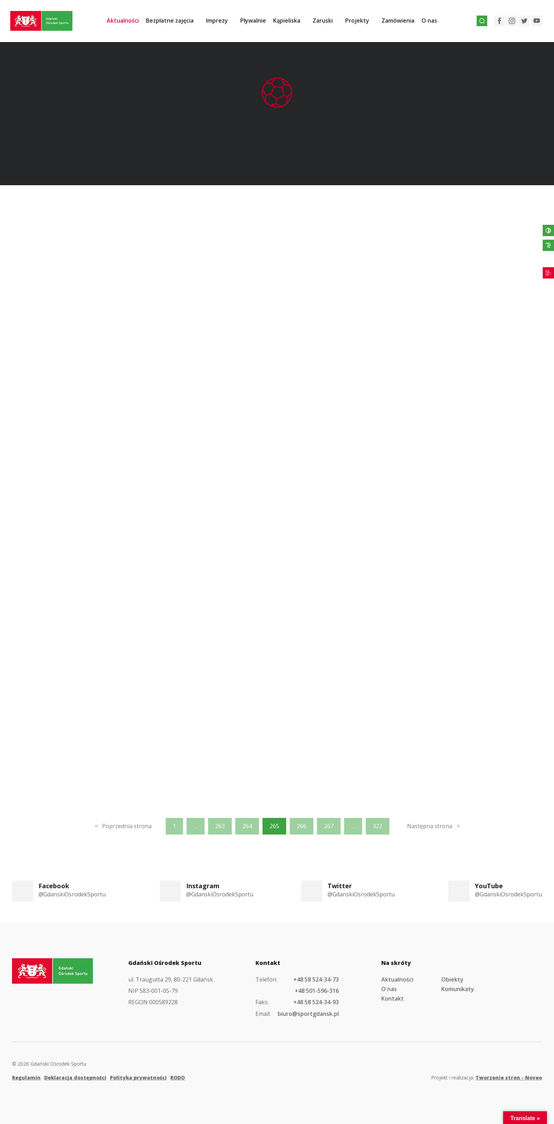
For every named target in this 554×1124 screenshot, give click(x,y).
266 (301, 826)
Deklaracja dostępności (75, 1077)
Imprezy (221, 22)
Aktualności (127, 22)
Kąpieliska (291, 22)
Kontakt (392, 998)
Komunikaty (457, 989)
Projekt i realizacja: (486, 1077)
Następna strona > (433, 826)
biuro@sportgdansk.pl (308, 1014)
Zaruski (327, 22)
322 (377, 826)
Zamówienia (402, 22)
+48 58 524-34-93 (316, 1002)
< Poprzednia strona (123, 826)
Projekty (361, 22)
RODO (177, 1077)
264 (247, 826)
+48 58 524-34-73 (316, 979)
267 (329, 826)
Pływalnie (257, 22)
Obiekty (452, 979)
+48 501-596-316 (317, 991)
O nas (433, 22)
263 (220, 826)
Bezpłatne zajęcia (174, 22)
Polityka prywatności (138, 1077)
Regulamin (26, 1077)
